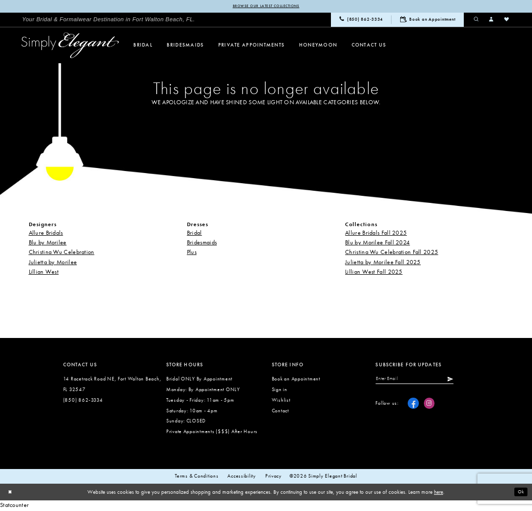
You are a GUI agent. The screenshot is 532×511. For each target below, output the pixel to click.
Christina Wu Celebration (61, 253)
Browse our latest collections (266, 6)
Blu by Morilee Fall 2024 (377, 243)
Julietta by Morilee (53, 263)
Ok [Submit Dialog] (520, 492)
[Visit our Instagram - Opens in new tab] (429, 406)
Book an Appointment (296, 379)
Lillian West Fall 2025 (374, 273)
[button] (491, 20)
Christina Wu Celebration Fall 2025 (391, 253)
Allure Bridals (46, 233)
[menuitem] (108, 20)
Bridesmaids (202, 243)
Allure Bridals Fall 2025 (376, 233)
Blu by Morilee (48, 243)
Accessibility (241, 477)
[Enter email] (422, 381)
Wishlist (281, 400)
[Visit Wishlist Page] (506, 20)
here (438, 492)
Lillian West (44, 273)
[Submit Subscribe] (465, 381)
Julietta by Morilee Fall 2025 (383, 263)
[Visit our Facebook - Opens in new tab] (413, 406)
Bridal (194, 233)
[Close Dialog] (11, 492)
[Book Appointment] (427, 20)
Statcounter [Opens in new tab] (14, 506)
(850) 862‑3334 (83, 400)
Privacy (273, 477)
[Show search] (476, 20)
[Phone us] (361, 20)
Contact (280, 411)
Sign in (279, 390)
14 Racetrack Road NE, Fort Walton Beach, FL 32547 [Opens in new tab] (112, 385)
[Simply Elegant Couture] (70, 46)
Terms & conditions (196, 477)
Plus (192, 253)
